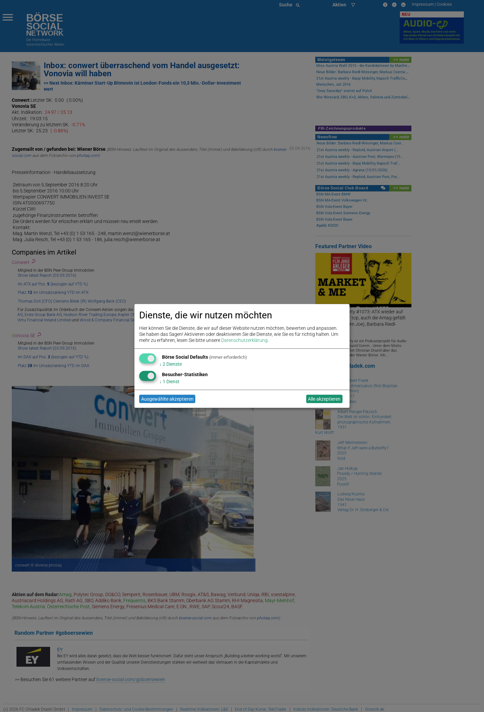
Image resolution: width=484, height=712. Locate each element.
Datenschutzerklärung (244, 340)
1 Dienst (169, 381)
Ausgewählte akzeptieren (167, 399)
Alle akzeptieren (324, 399)
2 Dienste (170, 364)
